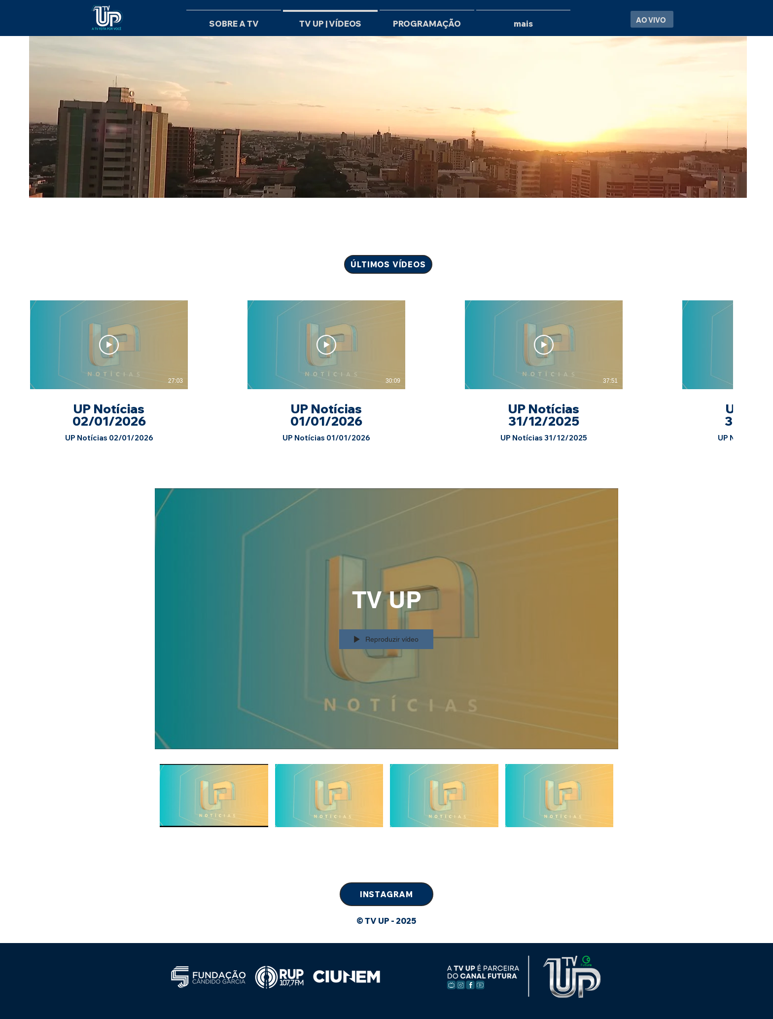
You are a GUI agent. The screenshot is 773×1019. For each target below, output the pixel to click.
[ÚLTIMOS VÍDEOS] (388, 264)
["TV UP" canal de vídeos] (386, 807)
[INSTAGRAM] (386, 894)
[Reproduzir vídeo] (109, 345)
